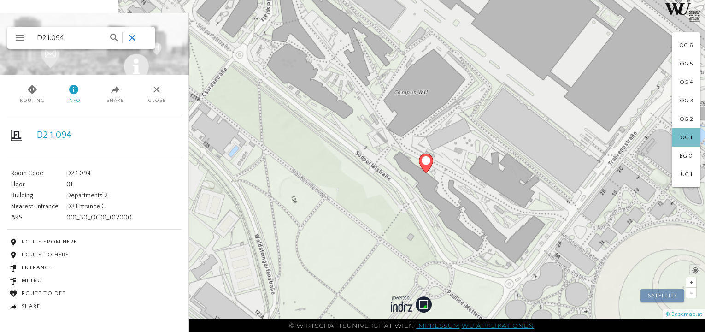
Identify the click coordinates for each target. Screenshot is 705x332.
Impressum (437, 325)
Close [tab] (157, 93)
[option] (686, 45)
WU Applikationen (498, 325)
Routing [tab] (32, 93)
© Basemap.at (683, 314)
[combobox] (77, 38)
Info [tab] (74, 93)
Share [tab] (115, 93)
